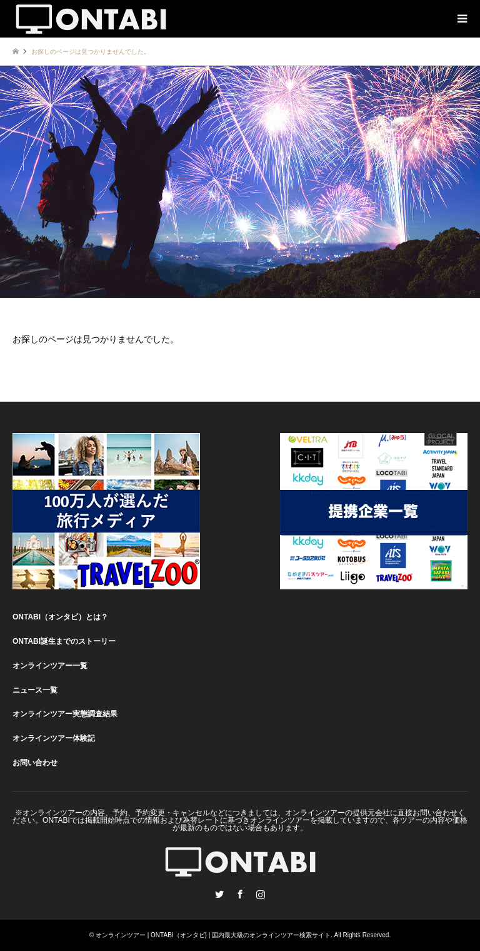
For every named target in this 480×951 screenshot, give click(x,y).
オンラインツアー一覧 (50, 665)
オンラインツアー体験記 (53, 738)
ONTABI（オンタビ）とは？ (60, 617)
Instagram (260, 894)
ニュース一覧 (35, 690)
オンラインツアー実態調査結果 (65, 713)
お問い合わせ (35, 762)
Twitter (219, 894)
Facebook (240, 894)
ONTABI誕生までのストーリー (64, 641)
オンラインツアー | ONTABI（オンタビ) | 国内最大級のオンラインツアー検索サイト (213, 935)
